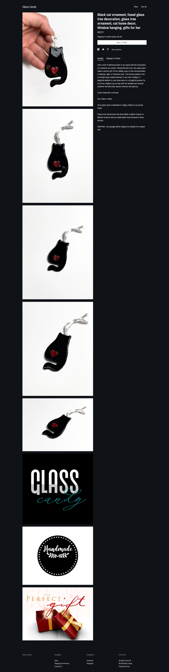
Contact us (58, 666)
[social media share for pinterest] (108, 49)
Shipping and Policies (62, 663)
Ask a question (116, 49)
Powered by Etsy (124, 666)
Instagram (90, 663)
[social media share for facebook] (98, 49)
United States (111, 36)
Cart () (144, 6)
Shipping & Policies (113, 58)
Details (100, 58)
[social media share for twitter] (103, 49)
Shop (136, 6)
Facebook (90, 660)
